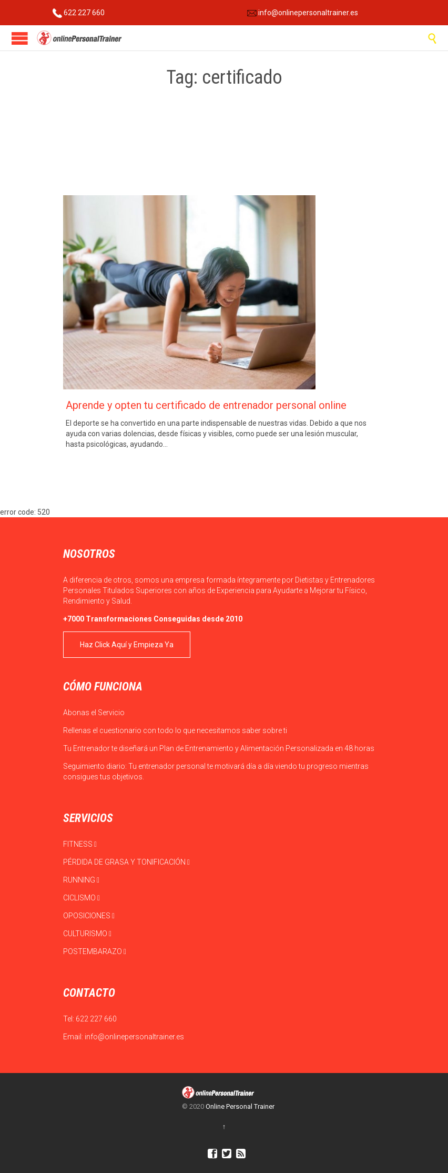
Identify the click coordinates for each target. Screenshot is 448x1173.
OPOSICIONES (89, 915)
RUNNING (81, 880)
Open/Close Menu (19, 38)
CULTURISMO (87, 933)
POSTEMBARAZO (94, 951)
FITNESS (80, 844)
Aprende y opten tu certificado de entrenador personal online (206, 405)
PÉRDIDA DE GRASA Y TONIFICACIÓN (126, 862)
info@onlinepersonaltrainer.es (302, 12)
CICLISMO (81, 898)
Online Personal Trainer (240, 1106)
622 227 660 (79, 12)
